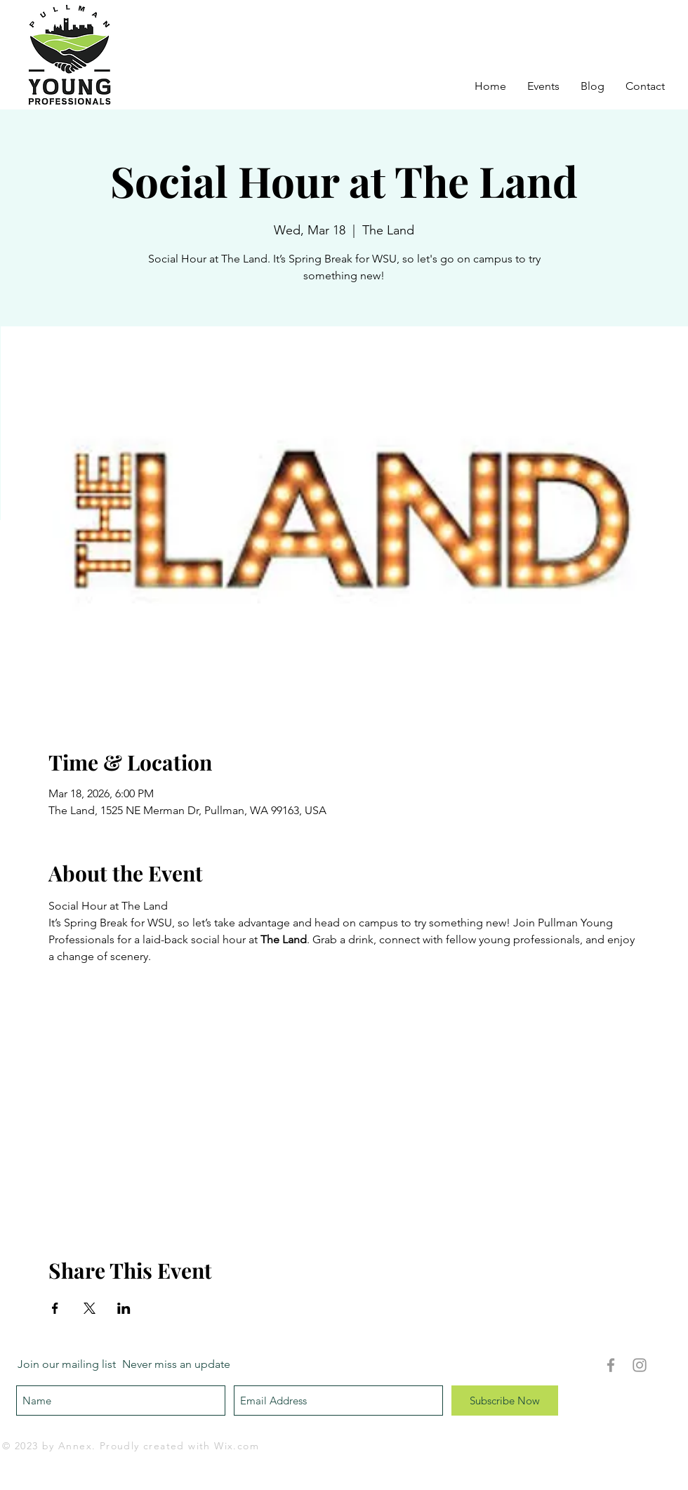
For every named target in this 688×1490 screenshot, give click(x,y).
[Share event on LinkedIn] (124, 1308)
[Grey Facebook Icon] (611, 1365)
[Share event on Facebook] (55, 1308)
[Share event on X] (89, 1308)
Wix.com (236, 1445)
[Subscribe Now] (504, 1400)
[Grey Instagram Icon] (639, 1365)
